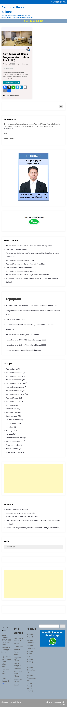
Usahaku (25, 509)
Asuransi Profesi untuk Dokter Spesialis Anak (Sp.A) (26, 264)
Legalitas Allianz (17, 658)
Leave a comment (11, 96)
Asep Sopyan (11, 513)
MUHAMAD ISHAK (12, 517)
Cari (61, 106)
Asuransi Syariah (12, 401)
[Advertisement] (33, 478)
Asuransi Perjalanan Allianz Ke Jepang (21, 271)
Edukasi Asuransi (12, 420)
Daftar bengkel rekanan (17, 665)
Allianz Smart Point (18, 645)
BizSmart (49, 702)
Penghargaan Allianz (14, 441)
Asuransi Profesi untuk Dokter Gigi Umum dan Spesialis (27, 275)
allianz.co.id (8, 129)
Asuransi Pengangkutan (15, 383)
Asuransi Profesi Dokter (15, 394)
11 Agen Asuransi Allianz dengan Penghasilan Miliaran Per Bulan (30, 324)
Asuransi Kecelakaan (14, 372)
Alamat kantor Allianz (17, 651)
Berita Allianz (11, 409)
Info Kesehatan (8, 68)
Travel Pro (10, 329)
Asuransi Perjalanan (14, 391)
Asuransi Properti (13, 398)
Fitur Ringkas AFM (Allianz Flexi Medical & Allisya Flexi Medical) (36, 528)
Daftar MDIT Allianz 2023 (15, 319)
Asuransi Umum (12, 405)
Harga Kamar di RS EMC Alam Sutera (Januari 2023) (26, 345)
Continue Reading (11, 82)
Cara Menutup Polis (27, 513)
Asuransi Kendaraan (14, 376)
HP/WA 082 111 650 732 (57, 2)
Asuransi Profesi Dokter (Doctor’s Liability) (22, 335)
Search (63, 626)
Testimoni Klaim (12, 449)
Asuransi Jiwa (11, 369)
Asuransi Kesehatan (14, 380)
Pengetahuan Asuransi (15, 438)
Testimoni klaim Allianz (18, 673)
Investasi (9, 427)
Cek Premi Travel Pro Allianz (17, 249)
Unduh (16, 685)
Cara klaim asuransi (18, 639)
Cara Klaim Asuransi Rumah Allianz (19, 267)
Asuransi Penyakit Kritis (15, 387)
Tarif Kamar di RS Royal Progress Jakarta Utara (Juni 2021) (16, 57)
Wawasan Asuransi (13, 452)
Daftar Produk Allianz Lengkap (30, 687)
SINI (3, 683)
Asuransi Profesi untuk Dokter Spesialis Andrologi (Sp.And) (29, 246)
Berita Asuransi (12, 412)
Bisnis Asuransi (11, 416)
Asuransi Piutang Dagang (30, 661)
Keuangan (10, 430)
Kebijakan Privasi (18, 680)
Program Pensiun (13, 445)
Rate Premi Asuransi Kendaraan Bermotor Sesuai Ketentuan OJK (31, 305)
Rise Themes (62, 703)
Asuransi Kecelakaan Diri (31, 669)
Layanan (9, 434)
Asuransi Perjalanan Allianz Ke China (20, 260)
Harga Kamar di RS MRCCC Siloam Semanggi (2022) (26, 340)
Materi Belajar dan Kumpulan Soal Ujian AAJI (23, 350)
